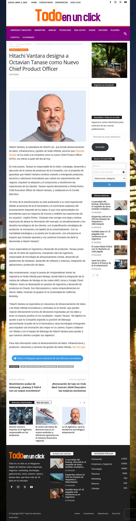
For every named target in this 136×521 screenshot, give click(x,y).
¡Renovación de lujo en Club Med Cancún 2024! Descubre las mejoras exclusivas (69, 387)
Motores (103, 30)
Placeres (115, 30)
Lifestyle (15, 37)
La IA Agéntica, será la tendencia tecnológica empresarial (73, 429)
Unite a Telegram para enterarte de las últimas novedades (47, 358)
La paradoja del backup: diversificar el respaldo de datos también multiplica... (101, 205)
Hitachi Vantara (34, 366)
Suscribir (100, 147)
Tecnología (65, 30)
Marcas (52, 30)
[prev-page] (80, 402)
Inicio (11, 44)
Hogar (92, 30)
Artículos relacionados (22, 402)
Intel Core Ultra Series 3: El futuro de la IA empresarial (101, 263)
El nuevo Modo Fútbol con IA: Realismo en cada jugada (102, 249)
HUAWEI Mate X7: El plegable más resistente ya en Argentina (101, 235)
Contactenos (46, 2)
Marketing (40, 30)
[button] (125, 33)
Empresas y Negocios (21, 30)
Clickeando (28, 37)
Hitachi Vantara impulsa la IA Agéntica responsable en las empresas (20, 431)
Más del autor (43, 402)
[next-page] (84, 402)
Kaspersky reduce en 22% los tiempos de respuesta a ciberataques (101, 220)
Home (34, 2)
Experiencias (61, 2)
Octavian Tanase (66, 366)
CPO (23, 366)
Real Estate (80, 30)
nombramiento (50, 366)
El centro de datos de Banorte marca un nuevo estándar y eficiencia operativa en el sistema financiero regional (47, 433)
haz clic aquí (78, 347)
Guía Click (75, 2)
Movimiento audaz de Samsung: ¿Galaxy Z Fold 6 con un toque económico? (25, 387)
